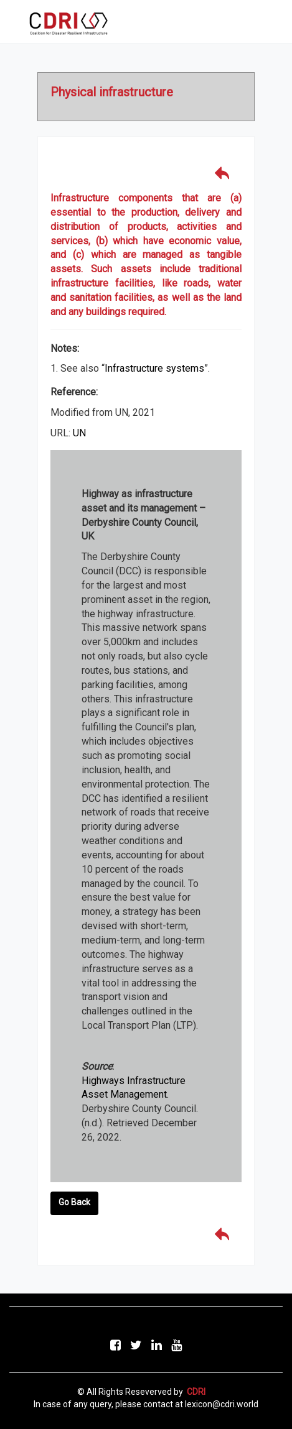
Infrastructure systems (154, 368)
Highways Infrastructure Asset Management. (134, 1088)
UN (79, 433)
